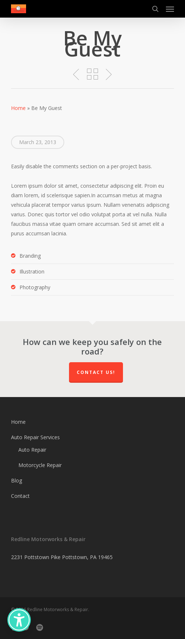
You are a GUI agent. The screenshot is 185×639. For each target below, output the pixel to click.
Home (18, 107)
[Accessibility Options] (19, 620)
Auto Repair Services (35, 437)
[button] (170, 8)
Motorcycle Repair (40, 465)
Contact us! (96, 372)
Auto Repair (32, 449)
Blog (16, 480)
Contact (20, 495)
